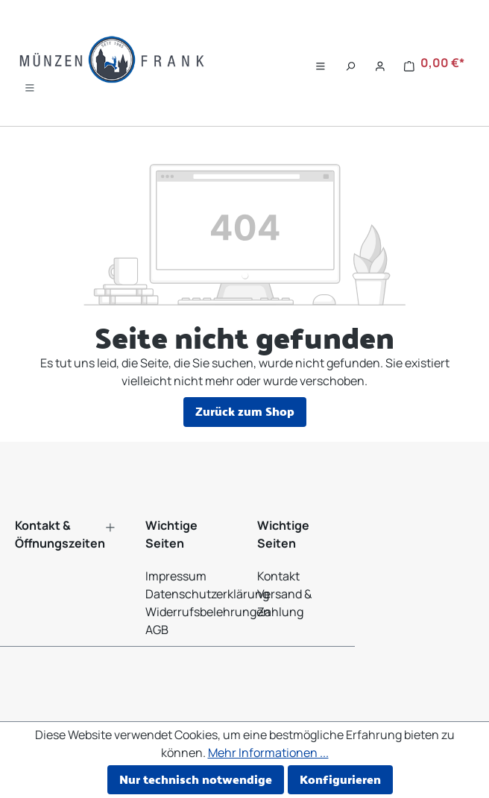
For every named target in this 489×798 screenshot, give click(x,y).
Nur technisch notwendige (195, 779)
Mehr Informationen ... (268, 752)
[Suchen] (350, 63)
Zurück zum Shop (244, 411)
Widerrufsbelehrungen (208, 612)
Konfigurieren (340, 779)
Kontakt (278, 576)
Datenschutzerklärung (207, 594)
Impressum (175, 576)
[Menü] (30, 85)
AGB (156, 629)
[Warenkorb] (434, 63)
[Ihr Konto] (380, 63)
